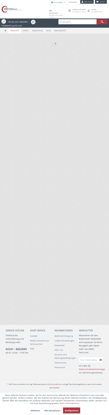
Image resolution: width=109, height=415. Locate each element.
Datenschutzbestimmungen (92, 369)
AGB (32, 348)
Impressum (59, 367)
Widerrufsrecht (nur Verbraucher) (39, 342)
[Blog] (49, 31)
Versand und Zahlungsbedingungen (65, 356)
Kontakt (33, 336)
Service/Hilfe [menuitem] (57, 2)
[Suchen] (102, 21)
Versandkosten (56, 384)
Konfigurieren (71, 410)
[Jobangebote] (60, 31)
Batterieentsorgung (63, 336)
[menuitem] (83, 21)
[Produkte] (15, 31)
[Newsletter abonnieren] (100, 360)
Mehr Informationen (69, 403)
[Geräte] (26, 31)
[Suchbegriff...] (83, 21)
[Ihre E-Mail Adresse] (88, 360)
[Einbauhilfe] (38, 31)
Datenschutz (60, 362)
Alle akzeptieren (52, 410)
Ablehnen (35, 410)
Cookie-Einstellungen (64, 340)
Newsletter (59, 345)
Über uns (58, 350)
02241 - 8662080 (16, 349)
